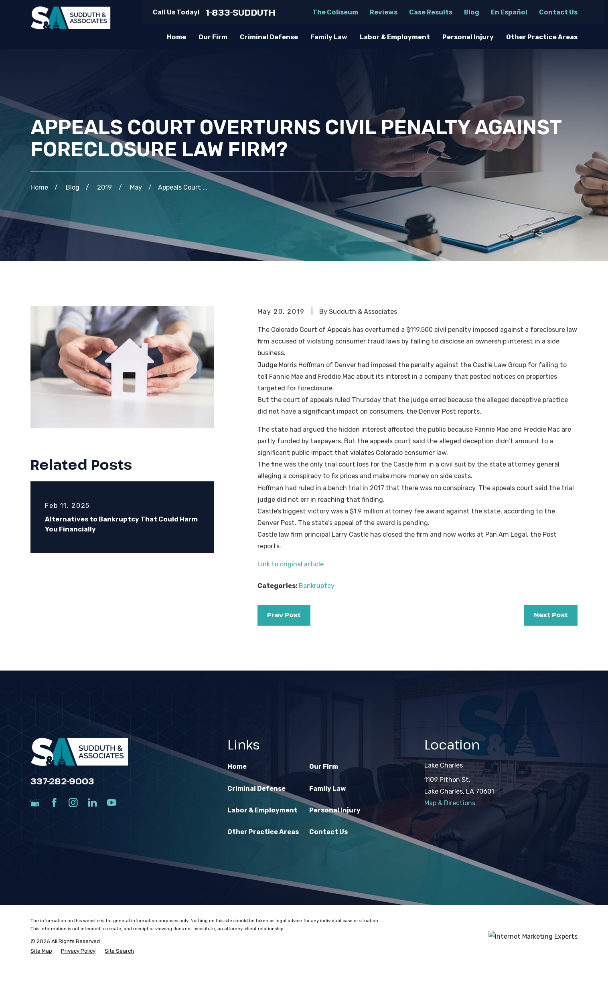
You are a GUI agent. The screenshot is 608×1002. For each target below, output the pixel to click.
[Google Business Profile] (35, 802)
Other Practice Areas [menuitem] (542, 37)
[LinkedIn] (92, 802)
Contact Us (558, 12)
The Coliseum (335, 12)
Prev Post (284, 614)
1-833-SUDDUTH (241, 12)
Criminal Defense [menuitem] (269, 37)
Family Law (327, 788)
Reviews (383, 12)
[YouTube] (111, 802)
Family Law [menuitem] (328, 37)
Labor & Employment (262, 810)
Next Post (551, 614)
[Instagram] (73, 802)
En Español (509, 12)
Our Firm (323, 766)
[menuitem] (41, 951)
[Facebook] (54, 802)
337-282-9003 (62, 781)
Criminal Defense (256, 788)
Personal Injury (335, 810)
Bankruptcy (316, 586)
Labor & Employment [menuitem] (395, 37)
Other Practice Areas (263, 832)
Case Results (430, 12)
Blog (471, 12)
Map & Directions (449, 803)
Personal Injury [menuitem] (468, 37)
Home (237, 766)
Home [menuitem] (176, 37)
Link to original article (290, 564)
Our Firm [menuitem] (213, 37)
